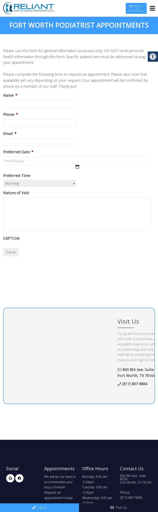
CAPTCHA (11, 238)
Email (9, 133)
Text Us (118, 507)
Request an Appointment (136, 8)
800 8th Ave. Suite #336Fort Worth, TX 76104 (135, 479)
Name (10, 95)
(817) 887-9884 (131, 497)
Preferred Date (18, 152)
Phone (10, 114)
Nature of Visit (16, 193)
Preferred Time (16, 175)
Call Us (39, 507)
